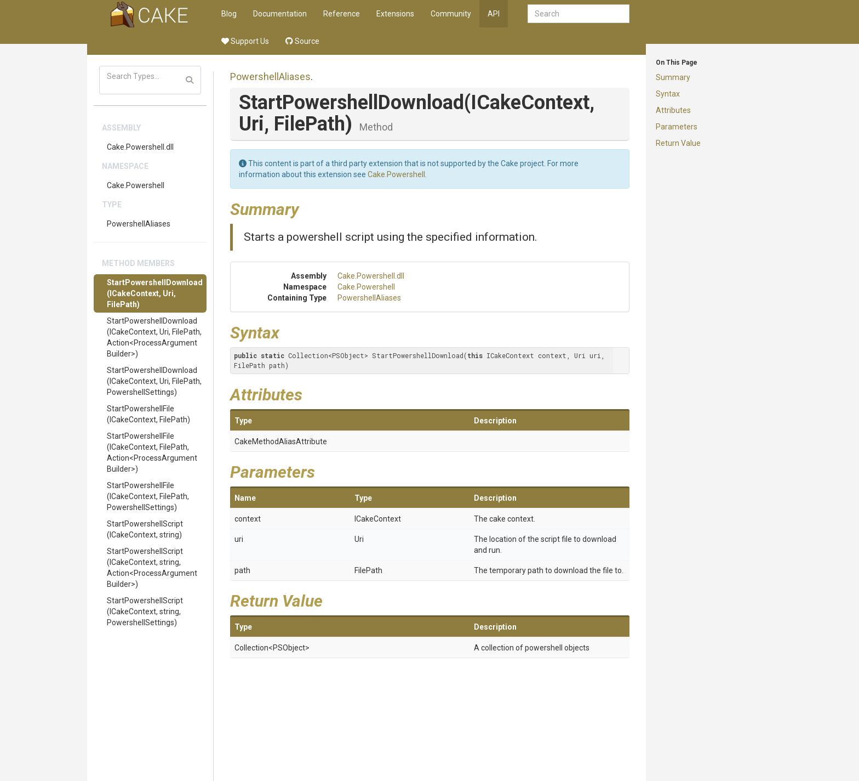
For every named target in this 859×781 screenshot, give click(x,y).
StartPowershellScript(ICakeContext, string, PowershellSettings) (145, 611)
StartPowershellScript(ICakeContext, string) (145, 529)
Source (302, 41)
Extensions (395, 13)
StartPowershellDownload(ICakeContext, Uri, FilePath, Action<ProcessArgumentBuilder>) (154, 337)
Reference (341, 13)
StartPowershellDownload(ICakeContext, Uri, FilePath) (155, 293)
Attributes (673, 110)
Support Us (245, 41)
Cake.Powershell (135, 185)
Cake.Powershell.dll (140, 147)
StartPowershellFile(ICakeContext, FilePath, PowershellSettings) (148, 496)
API (494, 13)
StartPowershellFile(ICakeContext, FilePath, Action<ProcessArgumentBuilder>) (152, 452)
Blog (229, 13)
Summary (673, 77)
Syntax (668, 93)
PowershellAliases (138, 223)
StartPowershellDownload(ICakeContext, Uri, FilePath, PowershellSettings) (154, 381)
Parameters (676, 126)
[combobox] (578, 13)
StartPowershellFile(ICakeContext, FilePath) (148, 414)
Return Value (678, 143)
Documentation (280, 13)
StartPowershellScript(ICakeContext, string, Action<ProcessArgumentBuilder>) (152, 567)
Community (451, 13)
